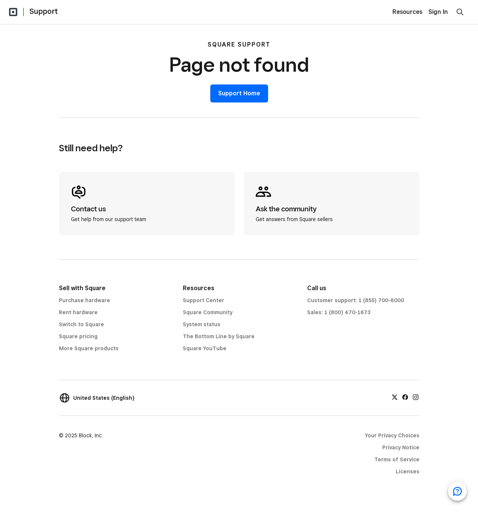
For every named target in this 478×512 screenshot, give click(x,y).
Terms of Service (396, 459)
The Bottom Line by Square (219, 336)
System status (201, 324)
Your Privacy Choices (392, 435)
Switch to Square (81, 324)
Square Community (207, 312)
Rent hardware (78, 312)
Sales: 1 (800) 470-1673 (338, 312)
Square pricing (78, 336)
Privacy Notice (400, 447)
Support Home (239, 93)
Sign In (438, 11)
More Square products (89, 348)
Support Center (203, 300)
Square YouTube (204, 348)
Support (43, 11)
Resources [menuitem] (407, 11)
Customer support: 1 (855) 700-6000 (355, 300)
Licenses (407, 471)
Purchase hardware (84, 300)
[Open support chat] (457, 491)
